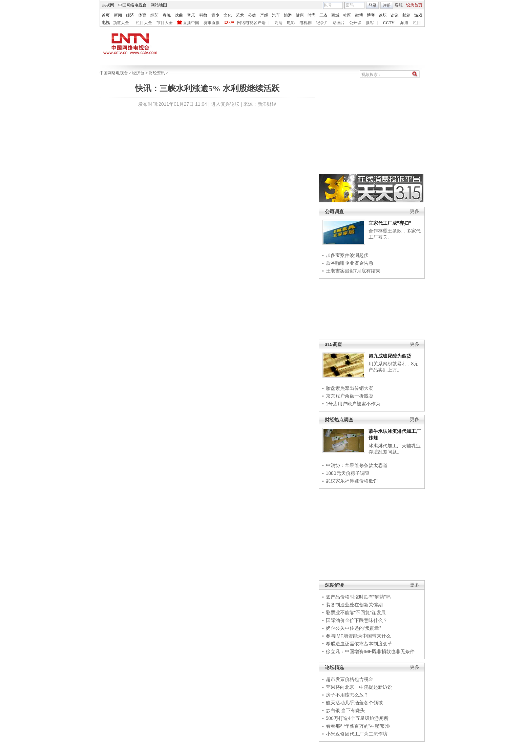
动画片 (339, 22)
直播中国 (191, 22)
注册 (387, 5)
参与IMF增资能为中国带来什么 (358, 636)
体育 (142, 15)
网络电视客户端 (251, 22)
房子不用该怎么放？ (347, 695)
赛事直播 (212, 22)
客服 (399, 5)
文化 (228, 15)
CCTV (388, 22)
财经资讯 (157, 73)
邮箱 (406, 15)
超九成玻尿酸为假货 (390, 356)
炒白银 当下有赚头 (345, 710)
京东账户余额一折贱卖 (349, 396)
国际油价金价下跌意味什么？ (356, 620)
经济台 (138, 73)
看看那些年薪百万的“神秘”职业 (358, 726)
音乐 (191, 15)
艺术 (240, 15)
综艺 (154, 15)
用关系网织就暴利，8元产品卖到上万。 (394, 366)
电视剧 (305, 22)
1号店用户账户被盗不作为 (353, 403)
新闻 (118, 15)
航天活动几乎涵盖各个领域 (354, 702)
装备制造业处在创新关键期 (354, 604)
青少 (215, 15)
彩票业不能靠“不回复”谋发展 (356, 612)
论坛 (383, 15)
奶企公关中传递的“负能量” (353, 628)
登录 (373, 5)
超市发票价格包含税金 (349, 679)
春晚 (167, 15)
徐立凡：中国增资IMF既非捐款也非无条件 (370, 651)
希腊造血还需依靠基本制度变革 (359, 643)
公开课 (355, 22)
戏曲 (179, 15)
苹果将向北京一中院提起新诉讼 (359, 687)
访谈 (395, 15)
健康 (300, 15)
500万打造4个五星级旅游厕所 (357, 718)
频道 (404, 22)
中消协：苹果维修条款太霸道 (356, 465)
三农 (323, 15)
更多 (414, 211)
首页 (106, 15)
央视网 (108, 5)
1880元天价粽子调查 (348, 473)
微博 (359, 15)
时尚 (312, 15)
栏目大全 (144, 22)
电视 (106, 22)
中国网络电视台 (132, 5)
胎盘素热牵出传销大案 (349, 388)
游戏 (418, 15)
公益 (252, 15)
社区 (347, 15)
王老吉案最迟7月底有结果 (353, 271)
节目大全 (164, 22)
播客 (370, 22)
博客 (371, 15)
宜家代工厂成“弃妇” (390, 223)
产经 (264, 15)
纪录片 (322, 22)
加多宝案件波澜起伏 (347, 255)
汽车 (276, 15)
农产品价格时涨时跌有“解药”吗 (358, 597)
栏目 (417, 22)
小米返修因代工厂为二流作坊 (356, 734)
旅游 (288, 15)
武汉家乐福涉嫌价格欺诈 (352, 481)
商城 (335, 15)
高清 (278, 22)
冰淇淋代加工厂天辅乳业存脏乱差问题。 (395, 449)
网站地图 (159, 5)
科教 (203, 15)
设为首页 (414, 5)
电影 (291, 22)
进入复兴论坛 (225, 104)
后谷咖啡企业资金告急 (349, 263)
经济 (130, 15)
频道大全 (121, 22)
